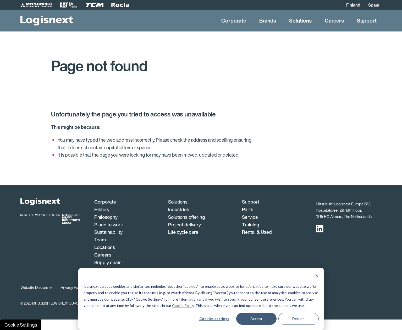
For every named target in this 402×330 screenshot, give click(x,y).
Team (100, 239)
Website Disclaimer (36, 287)
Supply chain (108, 262)
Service (250, 217)
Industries (178, 209)
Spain (373, 5)
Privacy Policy (72, 287)
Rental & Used (257, 231)
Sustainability (108, 231)
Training (250, 224)
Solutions (300, 20)
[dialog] (201, 299)
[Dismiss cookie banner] (317, 276)
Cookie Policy (183, 305)
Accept (256, 318)
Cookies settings (214, 318)
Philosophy (106, 217)
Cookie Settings (20, 324)
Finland (353, 5)
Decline (298, 318)
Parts (247, 209)
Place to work (108, 224)
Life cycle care (183, 231)
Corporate (233, 20)
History (101, 209)
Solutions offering (186, 217)
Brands (267, 20)
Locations (104, 247)
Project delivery (184, 224)
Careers (334, 20)
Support (367, 20)
